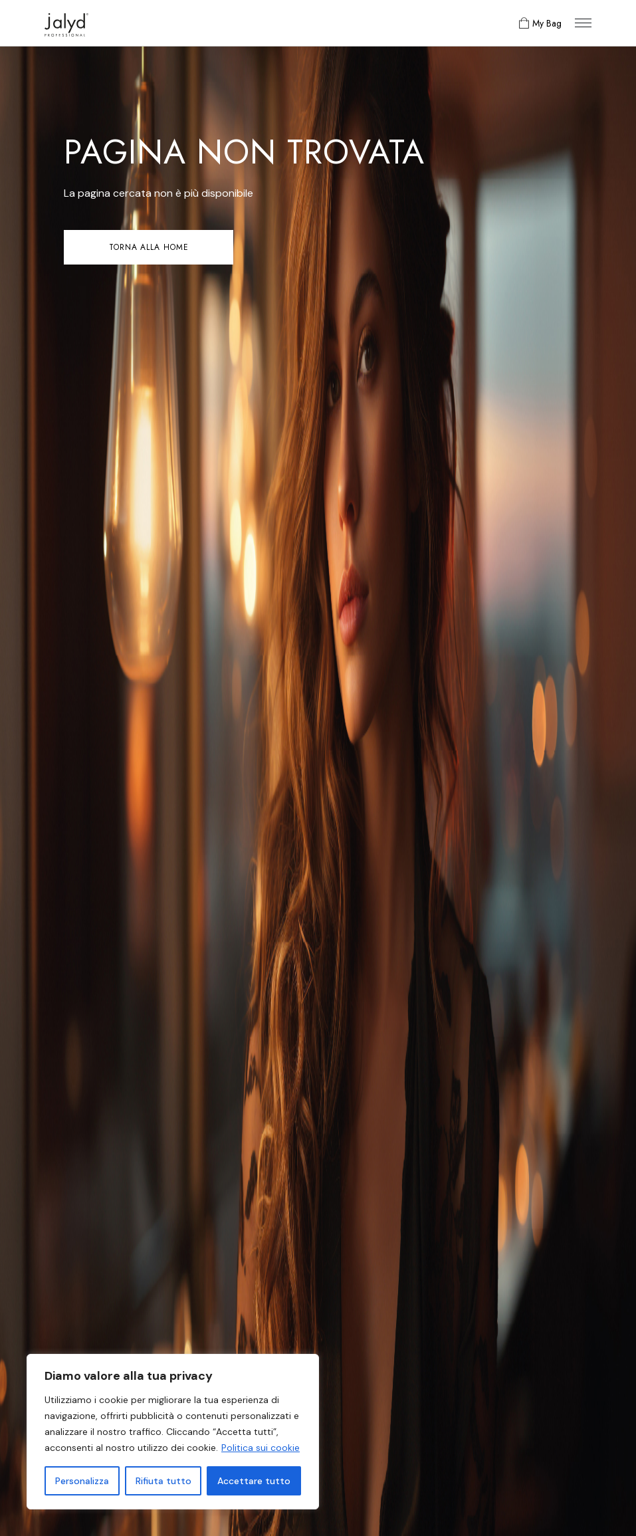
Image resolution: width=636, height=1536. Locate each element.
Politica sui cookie (260, 1448)
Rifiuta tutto (163, 1481)
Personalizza (82, 1481)
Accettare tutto (253, 1481)
